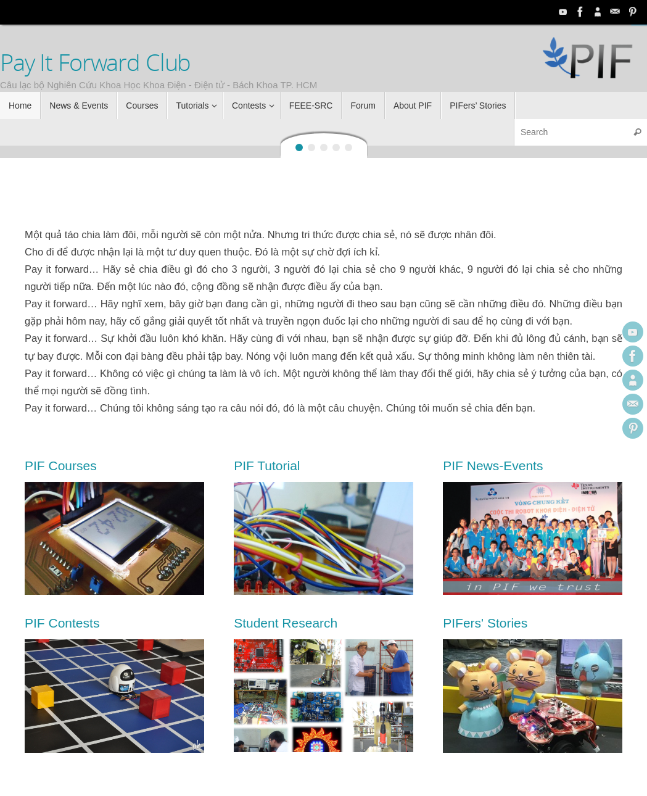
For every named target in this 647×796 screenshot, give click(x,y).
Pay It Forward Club (95, 62)
